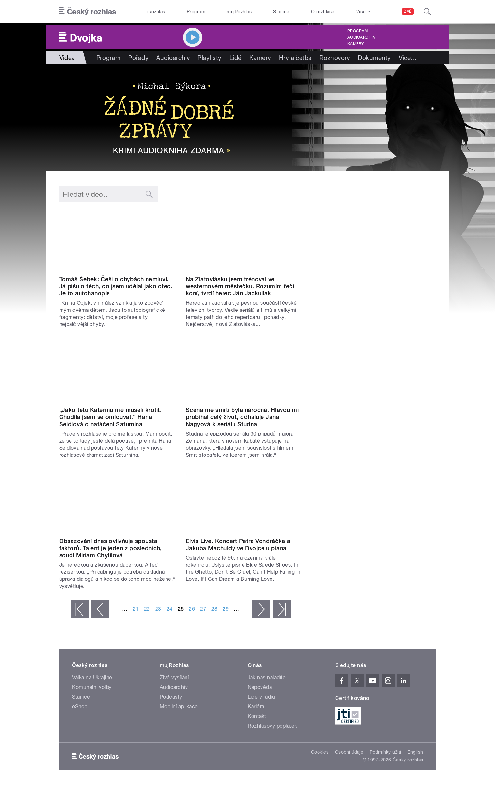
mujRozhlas (239, 11)
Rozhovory (334, 57)
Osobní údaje (349, 752)
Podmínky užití (385, 752)
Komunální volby (92, 687)
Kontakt (257, 716)
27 (203, 609)
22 (147, 609)
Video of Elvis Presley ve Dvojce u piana (244, 501)
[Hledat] (427, 11)
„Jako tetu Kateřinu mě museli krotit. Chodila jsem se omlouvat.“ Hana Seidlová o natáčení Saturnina (110, 417)
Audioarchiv (361, 37)
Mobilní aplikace (179, 707)
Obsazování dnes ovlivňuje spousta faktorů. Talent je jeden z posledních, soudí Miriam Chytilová (110, 548)
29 (226, 609)
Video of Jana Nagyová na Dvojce (244, 371)
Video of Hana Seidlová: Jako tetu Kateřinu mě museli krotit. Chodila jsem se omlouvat (117, 371)
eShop (80, 707)
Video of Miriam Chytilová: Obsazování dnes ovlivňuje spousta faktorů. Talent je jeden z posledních (117, 501)
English (415, 752)
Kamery (355, 44)
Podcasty (171, 697)
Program (196, 11)
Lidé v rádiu (261, 697)
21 (136, 609)
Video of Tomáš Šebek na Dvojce (117, 240)
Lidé (235, 57)
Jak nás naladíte (267, 678)
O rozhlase (323, 11)
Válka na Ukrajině (92, 678)
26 (192, 609)
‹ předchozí (100, 609)
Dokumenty (374, 57)
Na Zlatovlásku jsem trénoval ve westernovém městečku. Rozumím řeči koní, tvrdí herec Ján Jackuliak (240, 286)
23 (158, 609)
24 (170, 609)
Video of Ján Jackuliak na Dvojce (244, 240)
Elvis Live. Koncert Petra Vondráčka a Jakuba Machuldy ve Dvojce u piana (238, 544)
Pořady (138, 57)
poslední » (282, 609)
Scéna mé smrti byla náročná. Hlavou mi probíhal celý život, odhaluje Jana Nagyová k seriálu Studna (242, 417)
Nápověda (260, 687)
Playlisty (209, 57)
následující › (261, 609)
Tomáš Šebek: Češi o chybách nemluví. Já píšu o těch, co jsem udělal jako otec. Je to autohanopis (116, 286)
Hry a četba (295, 57)
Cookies (319, 752)
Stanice (281, 11)
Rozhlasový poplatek (272, 726)
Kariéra (256, 707)
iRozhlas (156, 11)
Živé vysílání (174, 678)
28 (214, 609)
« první (80, 609)
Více (408, 57)
